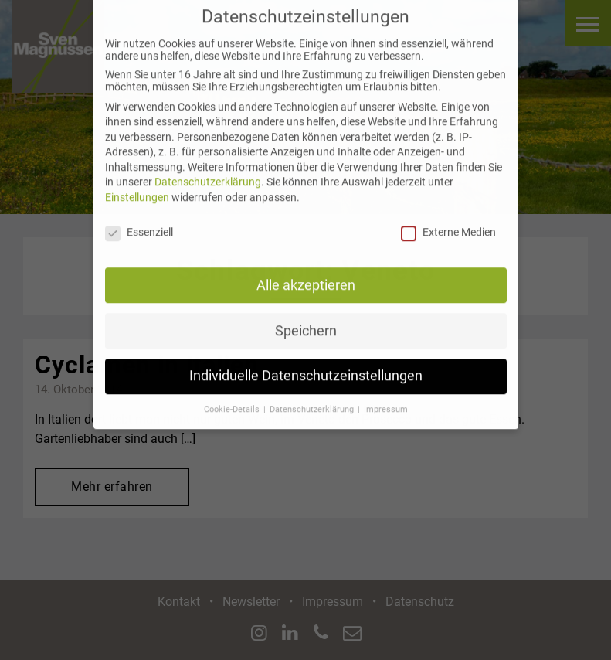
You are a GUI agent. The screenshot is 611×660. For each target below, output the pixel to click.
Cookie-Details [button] (233, 401)
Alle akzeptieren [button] (305, 276)
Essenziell (139, 224)
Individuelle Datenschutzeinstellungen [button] (306, 368)
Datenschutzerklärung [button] (313, 401)
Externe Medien (448, 224)
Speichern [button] (306, 322)
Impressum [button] (386, 401)
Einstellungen (137, 189)
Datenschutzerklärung (207, 174)
